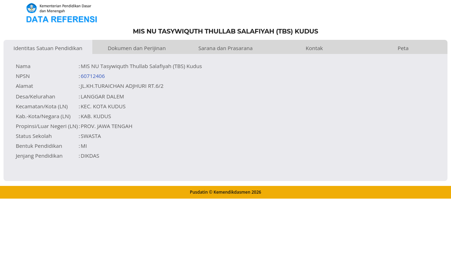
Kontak (314, 48)
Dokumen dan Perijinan (137, 48)
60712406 (93, 75)
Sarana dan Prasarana (225, 48)
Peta (402, 48)
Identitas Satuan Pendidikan (47, 48)
